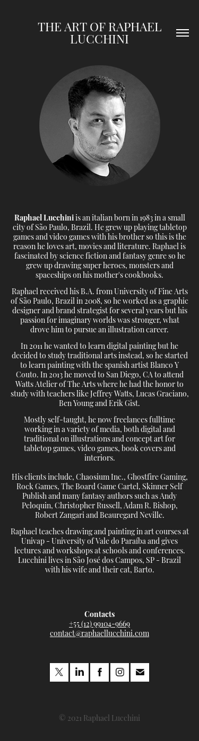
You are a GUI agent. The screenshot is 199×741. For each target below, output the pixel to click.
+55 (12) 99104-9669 (99, 623)
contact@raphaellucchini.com (99, 633)
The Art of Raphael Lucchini (101, 32)
